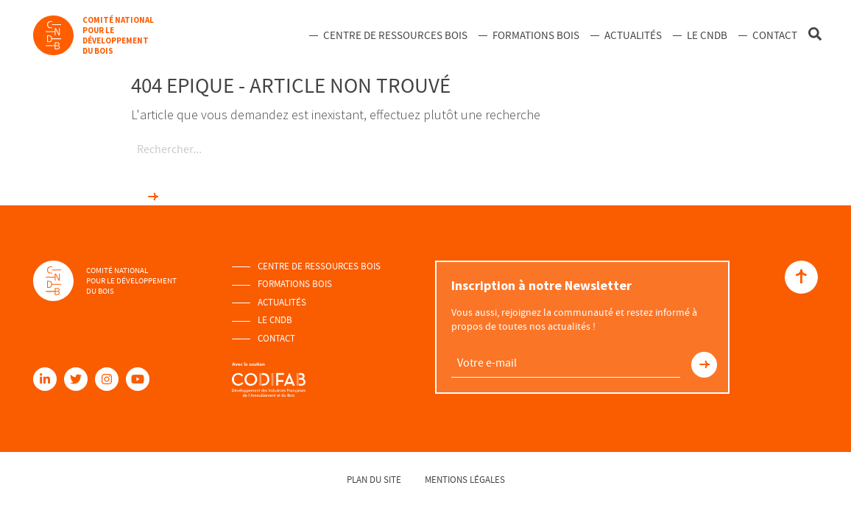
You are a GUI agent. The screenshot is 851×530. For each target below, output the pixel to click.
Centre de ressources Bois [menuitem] (395, 35)
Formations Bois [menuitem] (535, 35)
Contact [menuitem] (774, 35)
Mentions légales (465, 479)
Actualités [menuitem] (633, 35)
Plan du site (374, 479)
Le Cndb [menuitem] (707, 35)
